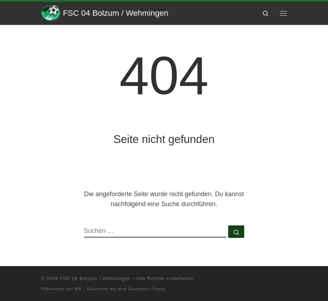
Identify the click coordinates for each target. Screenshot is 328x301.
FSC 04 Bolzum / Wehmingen (95, 278)
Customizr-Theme (146, 289)
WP (78, 289)
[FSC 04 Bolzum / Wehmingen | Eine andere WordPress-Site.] (50, 12)
